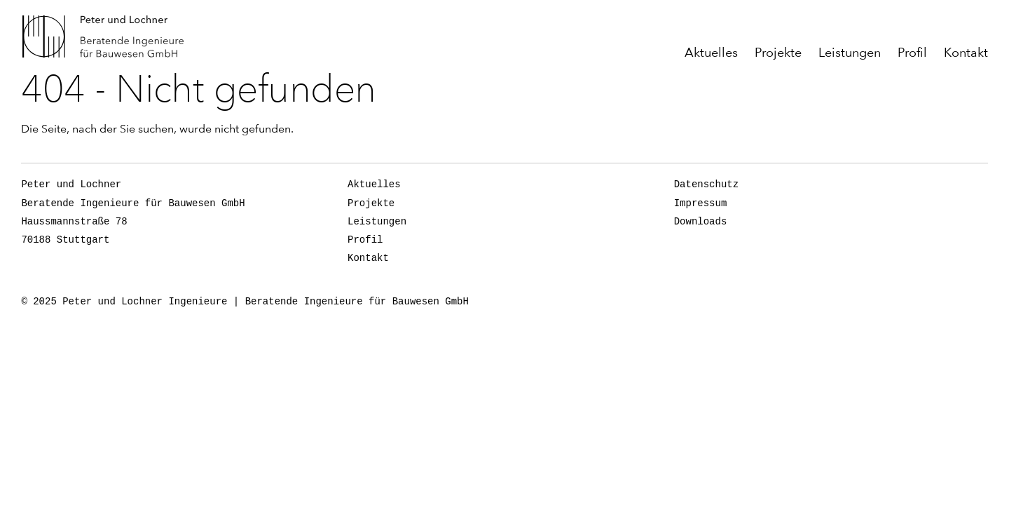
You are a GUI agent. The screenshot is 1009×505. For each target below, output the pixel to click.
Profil (912, 53)
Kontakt (966, 53)
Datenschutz (706, 184)
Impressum (700, 203)
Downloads (700, 221)
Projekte (778, 53)
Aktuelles (711, 53)
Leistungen (849, 53)
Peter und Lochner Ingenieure (108, 36)
